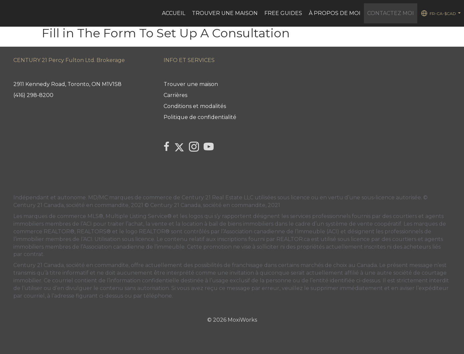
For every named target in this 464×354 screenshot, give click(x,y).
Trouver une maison (225, 13)
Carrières (175, 95)
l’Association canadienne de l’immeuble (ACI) (280, 231)
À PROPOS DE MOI (335, 13)
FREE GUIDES (283, 13)
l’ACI (86, 224)
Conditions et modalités (195, 106)
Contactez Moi (390, 13)
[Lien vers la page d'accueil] (8, 13)
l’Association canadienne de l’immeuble (132, 247)
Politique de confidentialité (200, 117)
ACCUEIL (173, 13)
